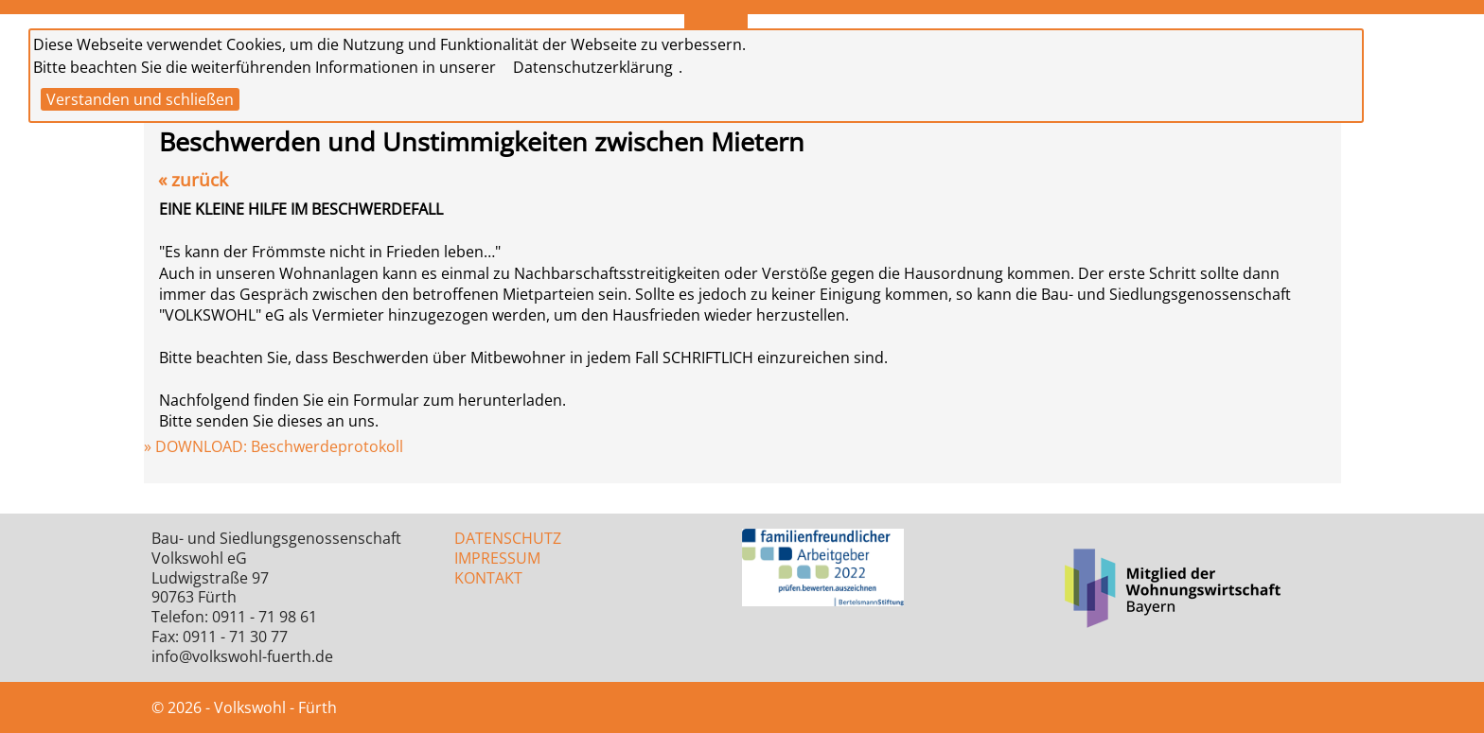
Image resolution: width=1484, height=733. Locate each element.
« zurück (193, 179)
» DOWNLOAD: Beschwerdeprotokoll (273, 446)
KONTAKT (488, 577)
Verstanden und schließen (140, 99)
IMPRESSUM (497, 558)
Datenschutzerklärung (593, 67)
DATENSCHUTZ (507, 538)
